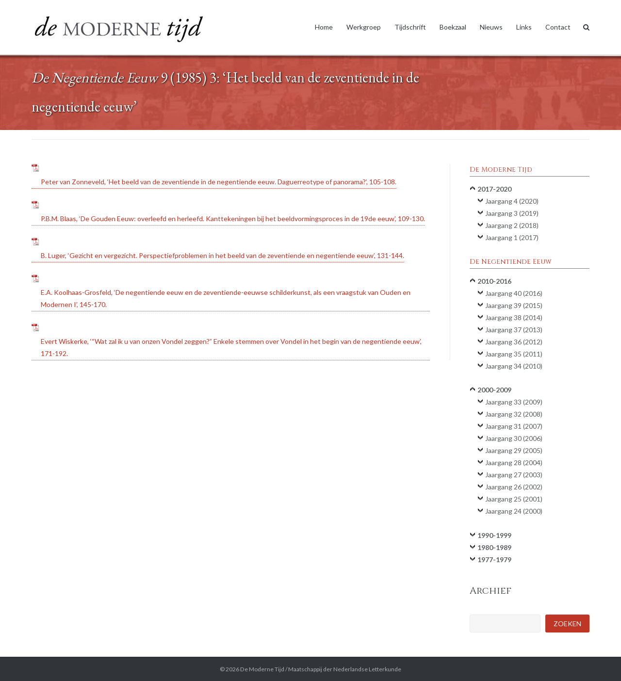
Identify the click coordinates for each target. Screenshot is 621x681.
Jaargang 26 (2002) (513, 487)
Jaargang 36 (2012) (513, 342)
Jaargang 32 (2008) (513, 414)
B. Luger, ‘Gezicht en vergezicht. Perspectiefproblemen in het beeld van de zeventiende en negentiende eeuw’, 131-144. (222, 255)
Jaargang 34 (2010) (513, 366)
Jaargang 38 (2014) (513, 317)
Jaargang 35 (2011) (513, 354)
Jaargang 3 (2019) (512, 213)
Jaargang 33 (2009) (513, 402)
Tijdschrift (410, 27)
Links (524, 27)
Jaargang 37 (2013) (513, 329)
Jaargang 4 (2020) (512, 201)
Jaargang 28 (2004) (513, 462)
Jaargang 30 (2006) (513, 438)
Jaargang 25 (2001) (513, 499)
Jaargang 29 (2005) (513, 450)
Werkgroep (363, 27)
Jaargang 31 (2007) (513, 426)
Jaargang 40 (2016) (513, 293)
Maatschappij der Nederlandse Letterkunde (344, 669)
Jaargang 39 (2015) (513, 305)
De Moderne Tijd (262, 669)
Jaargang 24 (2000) (513, 511)
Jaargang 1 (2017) (512, 237)
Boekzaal (453, 27)
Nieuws (491, 27)
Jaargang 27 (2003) (513, 474)
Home (324, 27)
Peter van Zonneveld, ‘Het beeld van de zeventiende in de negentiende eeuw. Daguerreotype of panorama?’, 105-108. (218, 182)
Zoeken (567, 623)
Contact (558, 27)
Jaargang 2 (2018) (512, 225)
